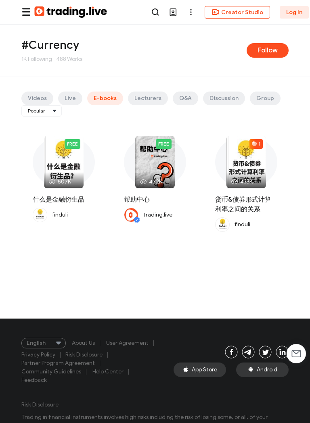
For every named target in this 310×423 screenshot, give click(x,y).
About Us (83, 343)
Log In (294, 12)
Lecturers (147, 98)
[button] (191, 12)
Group (265, 98)
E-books (105, 98)
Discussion (224, 98)
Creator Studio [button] (237, 12)
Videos (37, 98)
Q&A (185, 98)
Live (70, 98)
